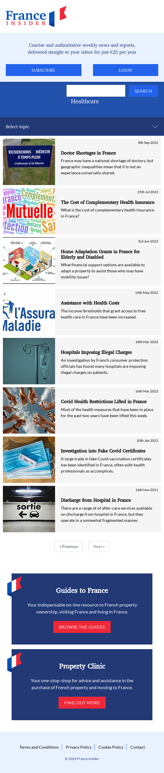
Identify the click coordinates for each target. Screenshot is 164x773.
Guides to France (82, 590)
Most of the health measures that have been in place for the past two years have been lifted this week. (107, 412)
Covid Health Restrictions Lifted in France (104, 401)
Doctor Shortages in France (88, 153)
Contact (137, 747)
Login (125, 70)
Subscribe (43, 70)
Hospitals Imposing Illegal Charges (96, 352)
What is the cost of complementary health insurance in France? (107, 212)
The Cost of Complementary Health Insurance (107, 202)
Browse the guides (82, 626)
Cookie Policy (111, 747)
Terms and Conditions (39, 747)
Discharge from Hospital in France (96, 500)
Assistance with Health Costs (90, 303)
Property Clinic (82, 666)
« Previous (68, 546)
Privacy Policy (79, 747)
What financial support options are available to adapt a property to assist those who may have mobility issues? (103, 270)
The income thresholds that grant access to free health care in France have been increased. (103, 313)
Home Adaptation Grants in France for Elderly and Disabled (100, 254)
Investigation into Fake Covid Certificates (103, 451)
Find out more (82, 702)
